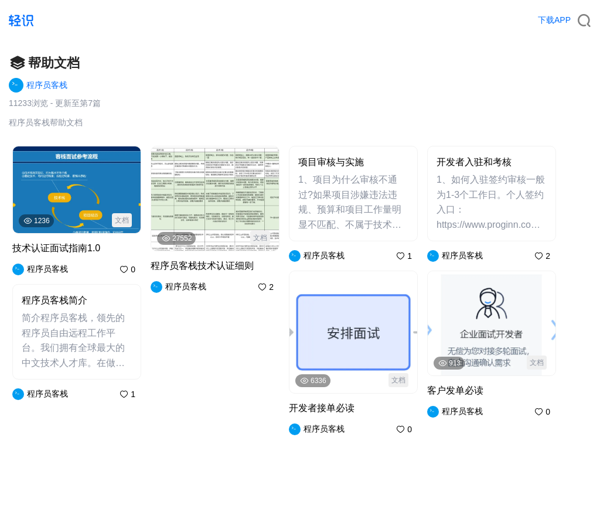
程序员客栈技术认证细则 (202, 266)
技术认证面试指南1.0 (56, 248)
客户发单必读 (455, 390)
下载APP (554, 20)
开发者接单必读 (321, 408)
